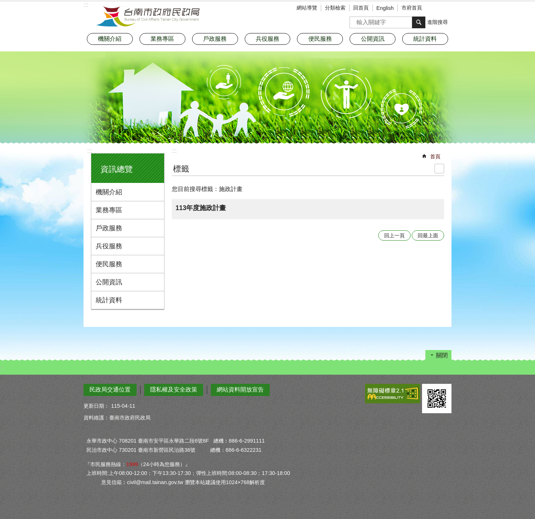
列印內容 (439, 168)
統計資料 (109, 300)
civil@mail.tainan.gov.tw (155, 482)
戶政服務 (109, 228)
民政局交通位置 (110, 389)
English (385, 8)
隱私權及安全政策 (173, 389)
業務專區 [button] (162, 39)
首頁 (435, 156)
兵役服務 (109, 246)
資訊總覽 (116, 169)
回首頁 (361, 8)
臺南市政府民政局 (148, 16)
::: (89, 151)
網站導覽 (307, 8)
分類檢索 (335, 8)
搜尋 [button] (418, 22)
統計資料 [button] (425, 39)
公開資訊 (109, 282)
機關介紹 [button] (109, 39)
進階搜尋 (437, 22)
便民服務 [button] (320, 39)
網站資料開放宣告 (240, 389)
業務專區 (109, 210)
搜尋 (355, 20)
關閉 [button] (442, 355)
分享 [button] (445, 8)
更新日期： (96, 406)
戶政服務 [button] (215, 39)
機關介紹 (109, 192)
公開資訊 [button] (373, 39)
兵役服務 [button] (267, 39)
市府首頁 (411, 8)
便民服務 (109, 264)
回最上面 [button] (428, 235)
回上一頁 (394, 235)
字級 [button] (434, 8)
